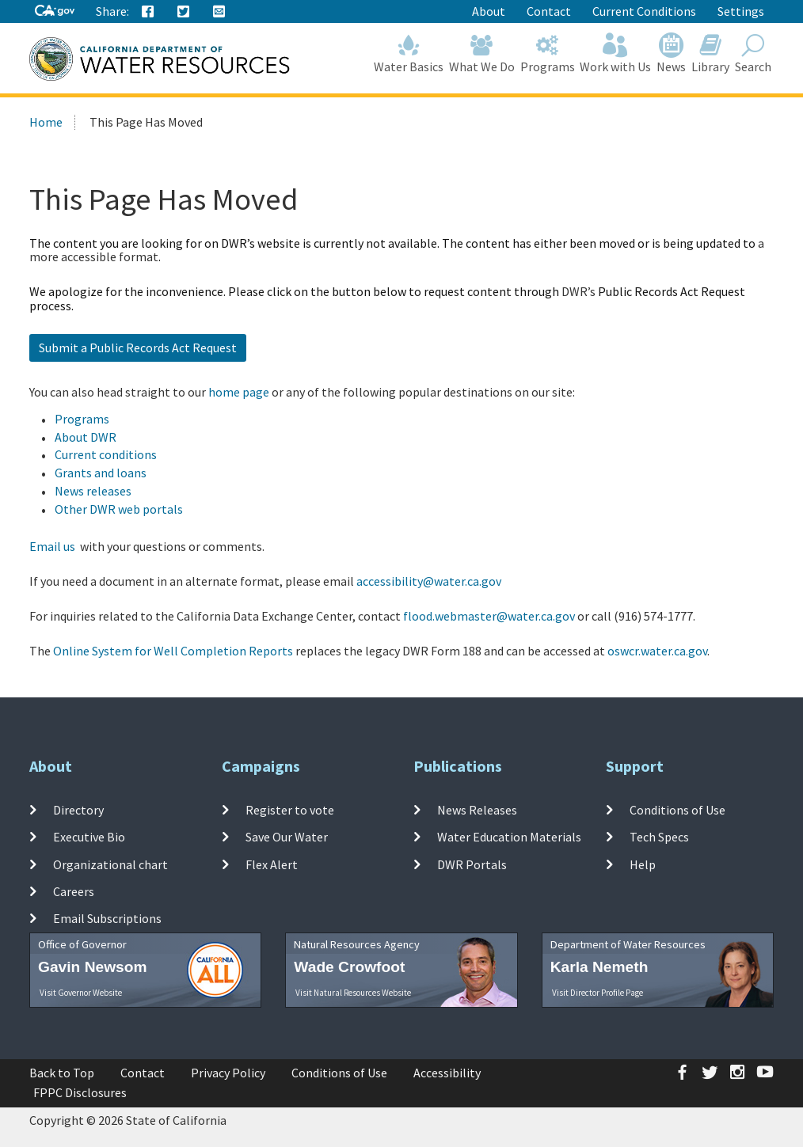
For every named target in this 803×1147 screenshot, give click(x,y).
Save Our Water (286, 837)
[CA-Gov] (54, 11)
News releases (93, 491)
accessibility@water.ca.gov (428, 581)
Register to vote (289, 810)
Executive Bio (89, 837)
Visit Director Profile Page (597, 992)
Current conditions (106, 454)
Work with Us (615, 53)
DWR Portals (472, 864)
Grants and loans (101, 472)
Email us (52, 546)
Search (753, 53)
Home (46, 122)
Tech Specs (659, 837)
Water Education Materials (509, 837)
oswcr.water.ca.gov (657, 651)
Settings (740, 11)
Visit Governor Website (81, 992)
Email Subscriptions (107, 918)
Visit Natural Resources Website (353, 992)
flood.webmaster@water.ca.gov (489, 616)
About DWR (85, 437)
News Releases (477, 810)
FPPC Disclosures (80, 1092)
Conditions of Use (677, 810)
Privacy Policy (228, 1073)
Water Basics (409, 53)
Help (643, 864)
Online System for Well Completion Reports (173, 651)
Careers (73, 891)
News (671, 53)
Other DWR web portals (119, 509)
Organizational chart (110, 864)
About (488, 11)
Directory (78, 810)
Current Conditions (644, 11)
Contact (549, 11)
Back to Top (61, 1073)
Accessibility (447, 1073)
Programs (547, 53)
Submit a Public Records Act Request (138, 347)
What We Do (482, 53)
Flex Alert (271, 864)
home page (238, 392)
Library (711, 53)
